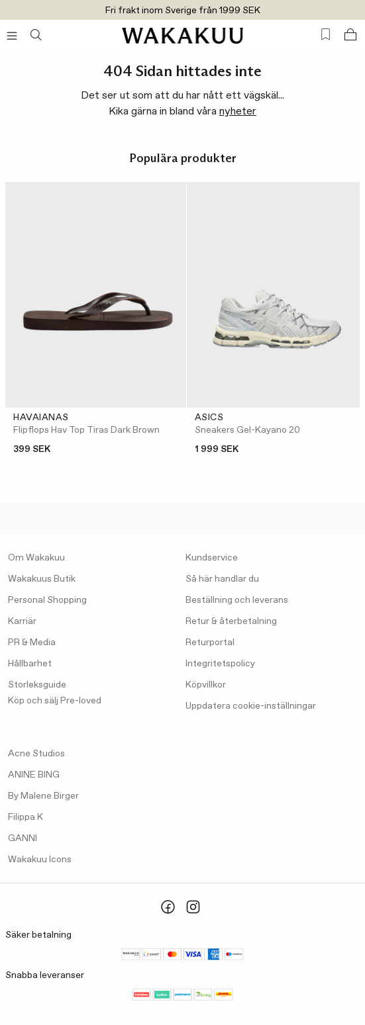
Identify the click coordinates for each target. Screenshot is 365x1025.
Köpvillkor (205, 685)
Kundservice (211, 558)
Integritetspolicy (220, 664)
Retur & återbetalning (231, 621)
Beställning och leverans (236, 600)
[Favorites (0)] (325, 34)
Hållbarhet (30, 664)
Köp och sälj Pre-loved (54, 701)
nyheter (237, 111)
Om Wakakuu (36, 558)
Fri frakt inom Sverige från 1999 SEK (182, 11)
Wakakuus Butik (42, 579)
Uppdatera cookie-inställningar (250, 706)
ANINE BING (34, 775)
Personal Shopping (47, 600)
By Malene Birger (43, 796)
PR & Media (32, 642)
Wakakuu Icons (40, 860)
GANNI (22, 838)
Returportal (210, 642)
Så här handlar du (222, 579)
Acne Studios (36, 754)
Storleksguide (37, 685)
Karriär (22, 621)
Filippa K (25, 817)
